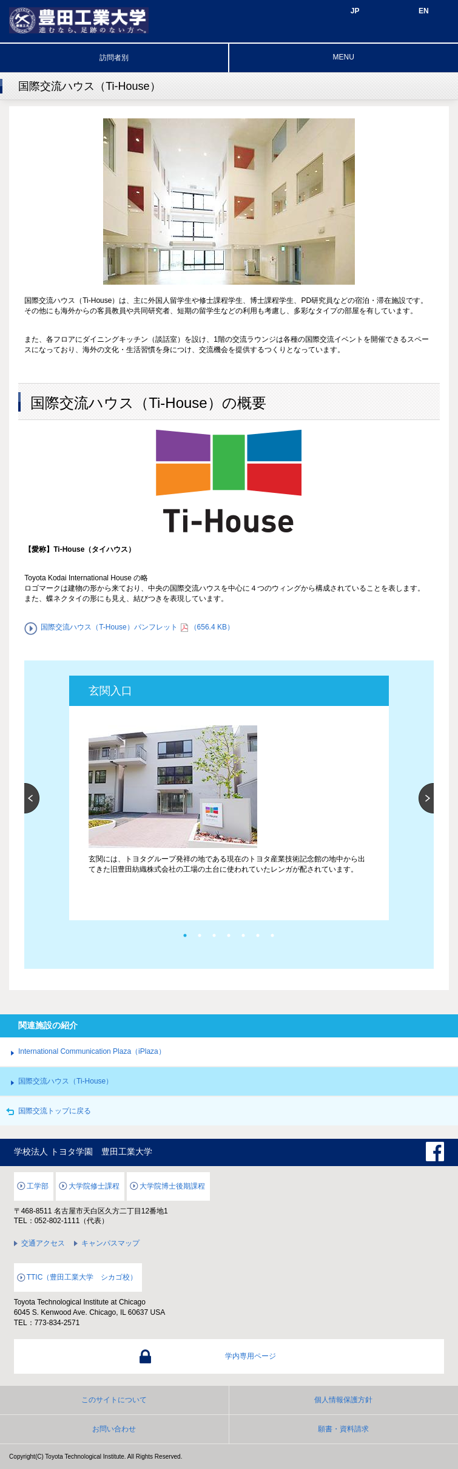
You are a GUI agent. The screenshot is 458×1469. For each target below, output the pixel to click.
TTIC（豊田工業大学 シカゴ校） (82, 1277)
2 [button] (200, 935)
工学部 (38, 1186)
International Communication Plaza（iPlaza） (92, 1051)
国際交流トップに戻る (54, 1111)
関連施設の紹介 (48, 1025)
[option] (228, 788)
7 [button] (272, 935)
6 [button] (258, 935)
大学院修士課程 (94, 1186)
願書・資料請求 (343, 1429)
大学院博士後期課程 (172, 1186)
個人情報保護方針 (343, 1400)
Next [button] (426, 798)
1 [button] (185, 935)
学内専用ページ (250, 1356)
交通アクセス (43, 1243)
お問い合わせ (114, 1429)
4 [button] (229, 935)
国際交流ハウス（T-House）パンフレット (143, 627)
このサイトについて (114, 1400)
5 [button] (243, 935)
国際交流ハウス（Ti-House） (65, 1081)
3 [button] (214, 935)
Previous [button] (31, 798)
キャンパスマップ (110, 1243)
